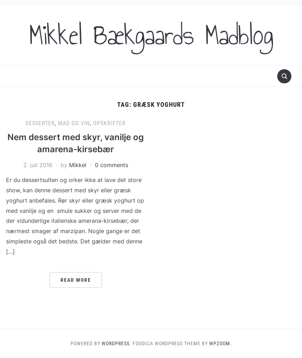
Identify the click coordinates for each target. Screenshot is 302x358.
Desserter (40, 123)
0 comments (111, 165)
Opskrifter (109, 123)
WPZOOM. (220, 343)
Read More (76, 280)
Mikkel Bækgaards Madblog (151, 35)
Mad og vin (74, 123)
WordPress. (116, 343)
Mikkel (77, 165)
